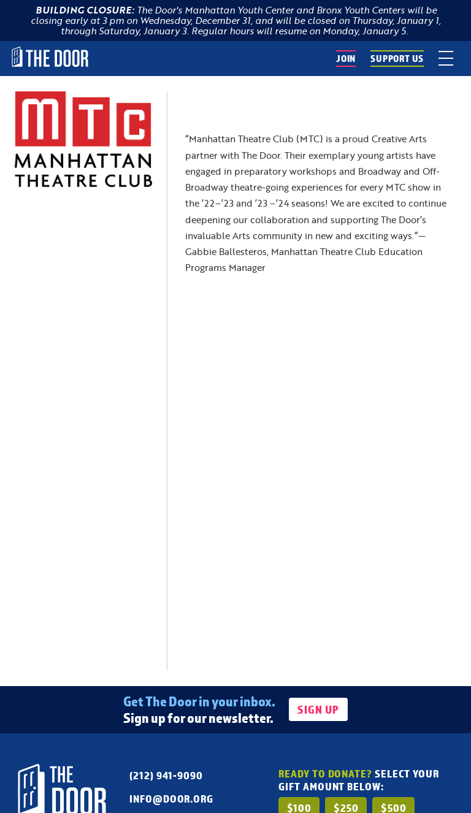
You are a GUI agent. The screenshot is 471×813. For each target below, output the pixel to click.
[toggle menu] (446, 58)
